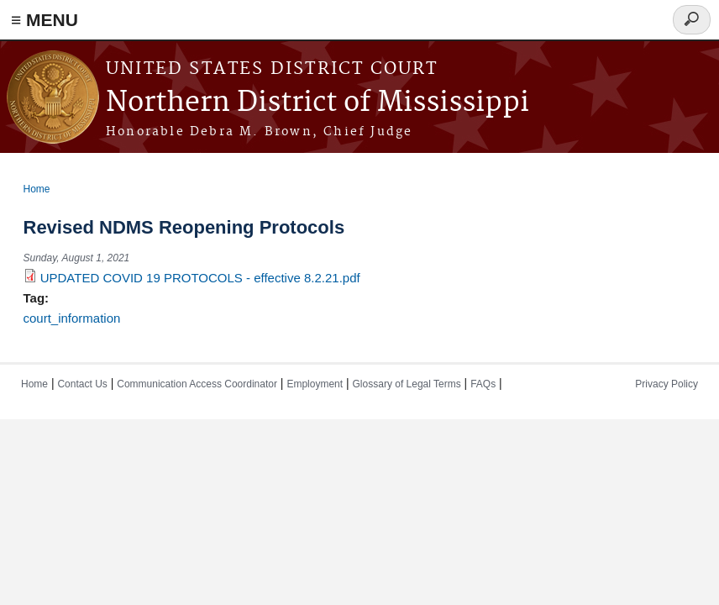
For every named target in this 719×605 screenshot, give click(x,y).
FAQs (483, 384)
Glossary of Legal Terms (407, 384)
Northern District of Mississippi (317, 103)
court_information (72, 318)
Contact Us (82, 384)
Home (37, 189)
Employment (314, 384)
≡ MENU (44, 19)
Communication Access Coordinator (197, 384)
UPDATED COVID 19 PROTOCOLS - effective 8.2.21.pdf (200, 278)
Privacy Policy (666, 384)
